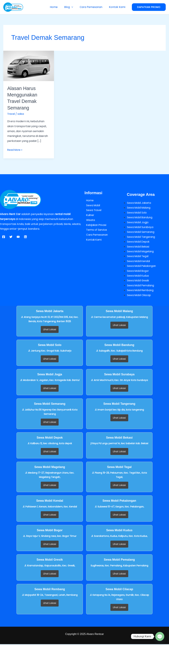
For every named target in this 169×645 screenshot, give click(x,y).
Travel (11, 114)
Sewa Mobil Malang (139, 208)
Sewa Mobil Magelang (141, 252)
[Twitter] (10, 236)
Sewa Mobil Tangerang (141, 237)
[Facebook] (3, 236)
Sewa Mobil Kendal (139, 261)
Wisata (88, 220)
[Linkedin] (25, 236)
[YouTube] (18, 236)
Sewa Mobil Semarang (141, 232)
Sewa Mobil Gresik (138, 281)
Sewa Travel (92, 210)
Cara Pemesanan (93, 7)
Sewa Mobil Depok (139, 242)
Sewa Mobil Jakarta (139, 203)
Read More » (15, 149)
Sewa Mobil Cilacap (139, 296)
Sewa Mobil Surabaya (140, 227)
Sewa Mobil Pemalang (141, 286)
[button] (74, 7)
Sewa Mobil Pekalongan (142, 266)
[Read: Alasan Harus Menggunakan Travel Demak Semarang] (28, 66)
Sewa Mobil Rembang (141, 291)
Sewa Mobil (91, 205)
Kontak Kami (118, 7)
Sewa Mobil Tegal (138, 257)
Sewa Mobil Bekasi (138, 247)
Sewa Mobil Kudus (138, 276)
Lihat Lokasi (49, 330)
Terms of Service (95, 230)
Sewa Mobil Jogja (138, 222)
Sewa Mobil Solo (137, 212)
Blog (72, 7)
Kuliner (88, 215)
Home (58, 7)
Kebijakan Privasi (95, 225)
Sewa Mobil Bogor (138, 271)
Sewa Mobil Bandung (140, 217)
